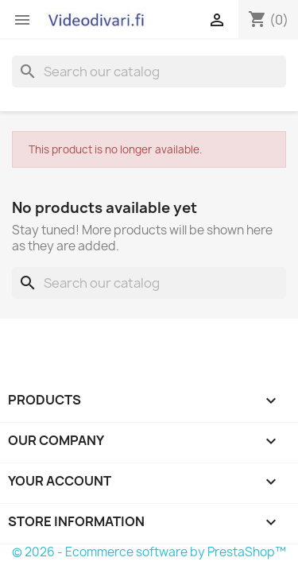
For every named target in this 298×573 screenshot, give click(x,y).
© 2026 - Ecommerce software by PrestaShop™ (149, 552)
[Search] (149, 71)
